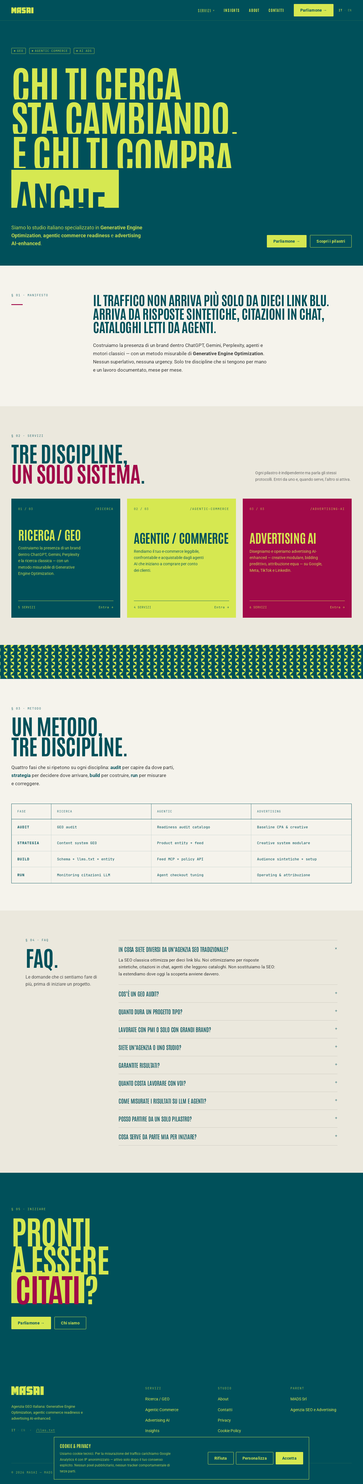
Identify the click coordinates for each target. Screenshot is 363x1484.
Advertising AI (157, 1420)
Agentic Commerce (161, 1409)
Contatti (276, 10)
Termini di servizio (233, 1441)
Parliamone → (313, 10)
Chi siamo (70, 1323)
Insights (232, 10)
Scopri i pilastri (330, 241)
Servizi (206, 10)
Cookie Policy (229, 1430)
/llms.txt (45, 1430)
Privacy (224, 1420)
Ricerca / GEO (157, 1399)
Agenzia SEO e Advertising (313, 1409)
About (254, 10)
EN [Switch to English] (350, 10)
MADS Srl (298, 1399)
